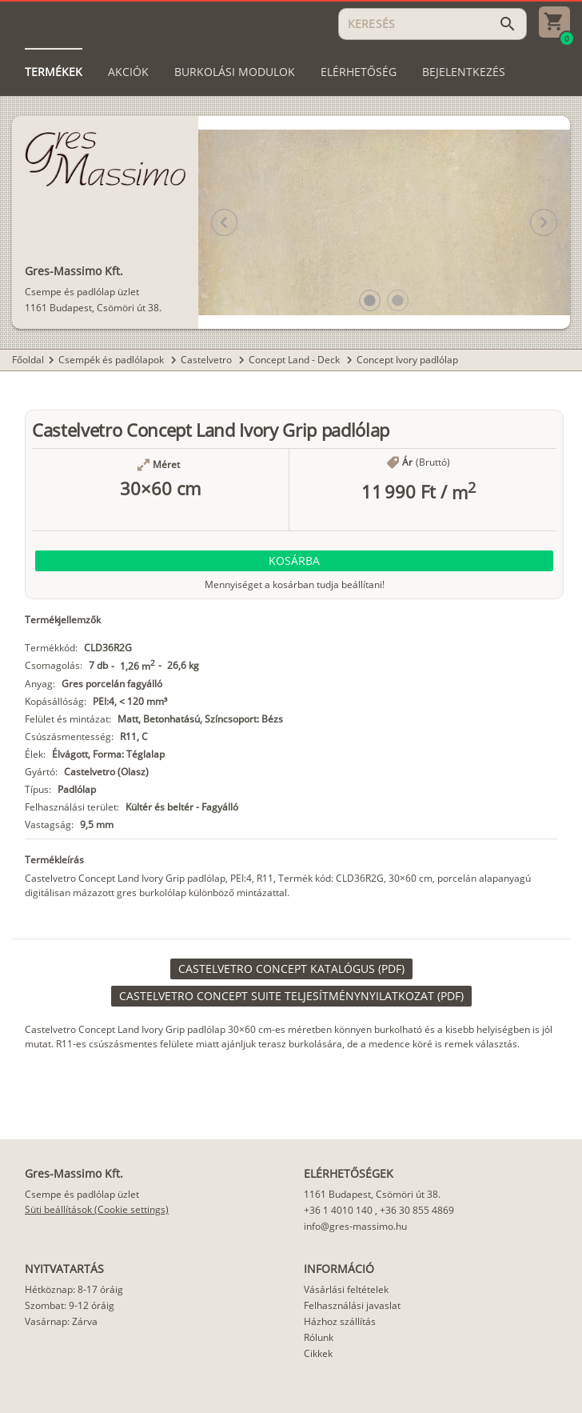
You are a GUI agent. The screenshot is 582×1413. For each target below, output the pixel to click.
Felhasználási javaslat (352, 1305)
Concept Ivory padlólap (407, 359)
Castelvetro (207, 359)
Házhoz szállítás (340, 1321)
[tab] (53, 72)
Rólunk (318, 1337)
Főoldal (28, 359)
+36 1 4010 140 (338, 1210)
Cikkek (318, 1353)
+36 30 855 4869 (417, 1210)
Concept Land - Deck (295, 359)
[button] (370, 300)
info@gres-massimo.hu (355, 1226)
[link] (291, 969)
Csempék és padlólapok (112, 359)
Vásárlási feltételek (346, 1289)
